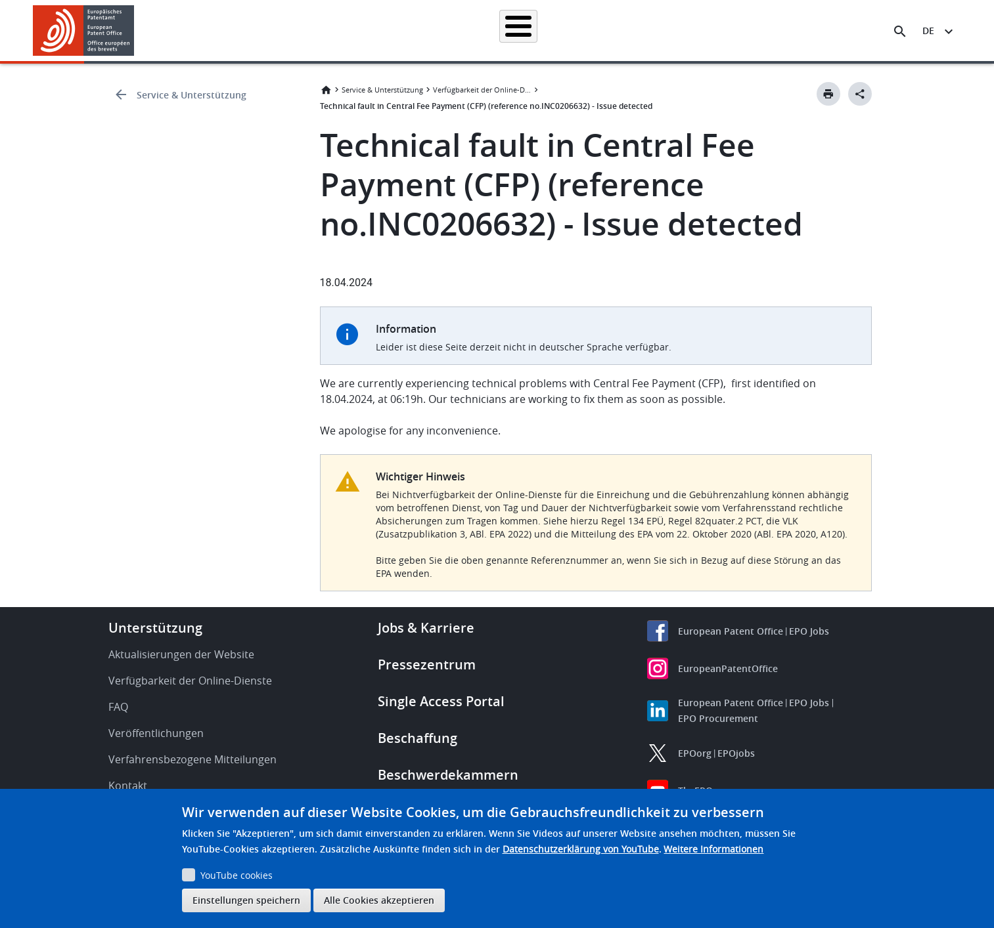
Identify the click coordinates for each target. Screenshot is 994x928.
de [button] (928, 30)
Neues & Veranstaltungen (638, 30)
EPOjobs (736, 753)
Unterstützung (155, 628)
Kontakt (127, 785)
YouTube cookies (236, 875)
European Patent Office (730, 631)
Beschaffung (417, 738)
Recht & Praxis (534, 30)
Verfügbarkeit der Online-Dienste (482, 90)
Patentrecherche (330, 30)
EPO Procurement (718, 718)
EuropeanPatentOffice (728, 668)
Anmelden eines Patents (434, 30)
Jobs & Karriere (426, 628)
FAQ (118, 707)
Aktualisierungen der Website (181, 654)
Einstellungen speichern (246, 900)
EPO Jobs (809, 631)
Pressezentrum (427, 664)
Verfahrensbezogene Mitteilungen (192, 759)
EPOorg (695, 753)
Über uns (784, 30)
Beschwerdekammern (448, 775)
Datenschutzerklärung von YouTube (581, 849)
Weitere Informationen (713, 849)
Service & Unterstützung (191, 95)
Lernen (727, 30)
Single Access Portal (441, 701)
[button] (136, 31)
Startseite (252, 30)
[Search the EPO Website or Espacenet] (900, 31)
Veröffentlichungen (156, 733)
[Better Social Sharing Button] (860, 94)
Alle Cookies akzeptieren (379, 900)
